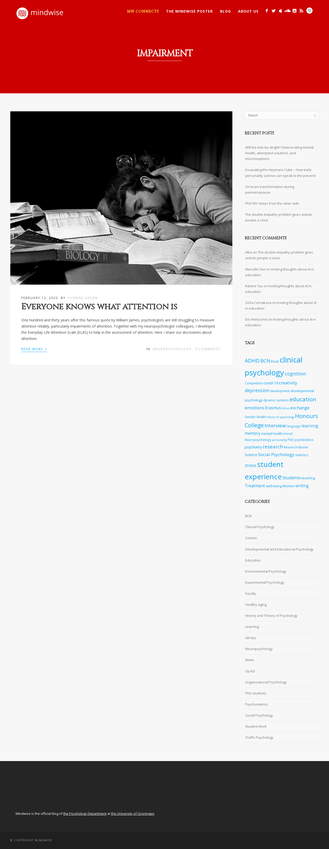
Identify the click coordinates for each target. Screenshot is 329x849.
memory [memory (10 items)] (252, 433)
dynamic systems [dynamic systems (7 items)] (276, 400)
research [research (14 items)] (273, 446)
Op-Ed (250, 671)
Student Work (256, 726)
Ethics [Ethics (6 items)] (286, 408)
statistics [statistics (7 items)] (301, 455)
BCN (248, 515)
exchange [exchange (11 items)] (299, 408)
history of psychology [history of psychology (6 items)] (280, 417)
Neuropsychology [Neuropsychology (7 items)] (258, 440)
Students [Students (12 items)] (291, 478)
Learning (252, 626)
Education (253, 560)
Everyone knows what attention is (99, 306)
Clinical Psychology (260, 527)
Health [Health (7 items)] (261, 417)
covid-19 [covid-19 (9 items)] (271, 383)
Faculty (250, 593)
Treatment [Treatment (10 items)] (255, 486)
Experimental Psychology (264, 582)
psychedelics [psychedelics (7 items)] (304, 440)
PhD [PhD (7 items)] (291, 440)
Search (309, 10)
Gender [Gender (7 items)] (250, 417)
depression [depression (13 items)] (257, 390)
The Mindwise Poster (189, 11)
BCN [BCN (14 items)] (265, 360)
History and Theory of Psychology (271, 615)
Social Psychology (259, 715)
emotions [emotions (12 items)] (254, 408)
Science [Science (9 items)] (251, 454)
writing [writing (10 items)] (302, 486)
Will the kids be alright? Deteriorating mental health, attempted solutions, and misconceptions (279, 153)
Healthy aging (256, 604)
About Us (248, 11)
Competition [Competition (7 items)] (254, 383)
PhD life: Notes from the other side (272, 203)
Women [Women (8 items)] (288, 486)
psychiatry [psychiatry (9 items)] (253, 447)
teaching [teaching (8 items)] (308, 478)
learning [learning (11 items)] (309, 426)
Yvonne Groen (83, 298)
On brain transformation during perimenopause (269, 189)
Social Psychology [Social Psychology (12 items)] (276, 454)
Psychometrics (256, 704)
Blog (225, 11)
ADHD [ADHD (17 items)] (252, 360)
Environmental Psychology (265, 571)
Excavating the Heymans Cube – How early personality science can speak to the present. (280, 172)
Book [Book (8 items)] (275, 361)
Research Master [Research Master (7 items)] (296, 447)
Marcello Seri (255, 269)
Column (251, 538)
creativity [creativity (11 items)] (288, 383)
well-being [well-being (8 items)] (274, 486)
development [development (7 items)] (280, 391)
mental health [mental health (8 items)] (272, 433)
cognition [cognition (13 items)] (295, 374)
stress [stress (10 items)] (251, 465)
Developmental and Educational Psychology (279, 549)
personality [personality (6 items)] (279, 440)
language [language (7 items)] (294, 426)
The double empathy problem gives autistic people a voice (278, 217)
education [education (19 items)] (303, 399)
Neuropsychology (172, 349)
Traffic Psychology (259, 737)
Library (250, 637)
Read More (34, 348)
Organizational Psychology (266, 682)
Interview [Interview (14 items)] (275, 425)
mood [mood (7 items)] (288, 433)
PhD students (255, 693)
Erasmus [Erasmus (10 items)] (273, 408)
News (249, 659)
